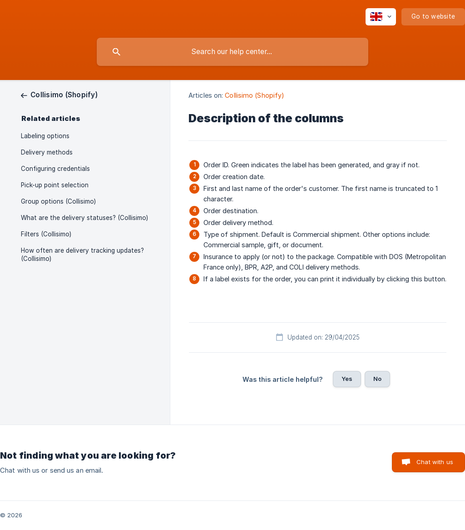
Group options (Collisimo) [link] (58, 201)
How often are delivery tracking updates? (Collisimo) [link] (82, 254)
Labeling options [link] (45, 136)
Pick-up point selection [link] (55, 185)
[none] (381, 16)
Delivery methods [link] (47, 152)
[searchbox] (232, 52)
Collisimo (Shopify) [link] (254, 95)
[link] (59, 94)
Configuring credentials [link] (55, 168)
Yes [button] (346, 378)
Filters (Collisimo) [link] (46, 234)
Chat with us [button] (434, 461)
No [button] (377, 378)
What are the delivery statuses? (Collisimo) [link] (84, 217)
